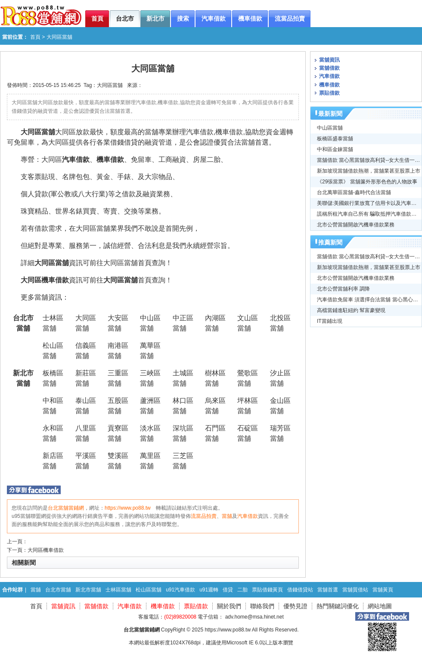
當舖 (227, 516)
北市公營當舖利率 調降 (343, 289)
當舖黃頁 (382, 590)
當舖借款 (329, 68)
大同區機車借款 (46, 550)
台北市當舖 (58, 590)
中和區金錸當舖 (335, 149)
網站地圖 (380, 606)
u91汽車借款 (180, 590)
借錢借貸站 (300, 590)
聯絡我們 (262, 606)
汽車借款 (76, 159)
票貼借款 (329, 93)
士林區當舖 (118, 590)
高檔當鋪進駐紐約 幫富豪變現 (351, 310)
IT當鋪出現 (329, 321)
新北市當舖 (88, 590)
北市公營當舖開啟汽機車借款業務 (355, 225)
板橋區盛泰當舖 (335, 139)
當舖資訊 (329, 60)
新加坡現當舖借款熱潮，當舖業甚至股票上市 (368, 171)
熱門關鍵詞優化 (337, 606)
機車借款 (110, 159)
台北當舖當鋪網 (66, 508)
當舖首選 (327, 590)
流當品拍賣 (204, 516)
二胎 (242, 590)
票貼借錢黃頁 (267, 590)
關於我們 (229, 606)
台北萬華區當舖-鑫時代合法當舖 (354, 192)
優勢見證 (295, 606)
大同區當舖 (110, 85)
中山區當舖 (330, 128)
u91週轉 (208, 590)
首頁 (35, 37)
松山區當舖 (148, 590)
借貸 (228, 590)
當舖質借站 (355, 590)
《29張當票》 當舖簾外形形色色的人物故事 (367, 182)
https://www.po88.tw (128, 508)
